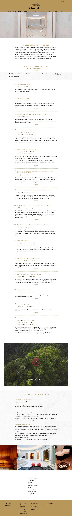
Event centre (34, 10)
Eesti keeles (62, 0)
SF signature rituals (14, 72)
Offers (42, 10)
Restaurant (26, 10)
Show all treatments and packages (57, 74)
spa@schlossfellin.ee (19, 402)
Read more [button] (36, 93)
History (62, 10)
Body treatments (14, 77)
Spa (20, 10)
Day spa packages (14, 74)
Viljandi (55, 10)
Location (23, 509)
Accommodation (12, 10)
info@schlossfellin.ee (24, 512)
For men (45, 72)
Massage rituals (30, 74)
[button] (36, 70)
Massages (29, 72)
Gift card (48, 10)
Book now (5, 1)
